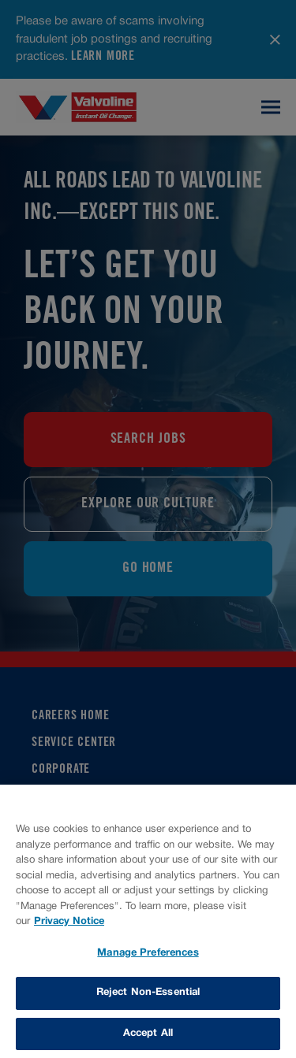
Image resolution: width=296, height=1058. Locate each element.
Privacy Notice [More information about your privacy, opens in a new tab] (69, 922)
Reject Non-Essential (148, 993)
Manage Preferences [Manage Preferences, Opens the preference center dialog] (147, 954)
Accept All (148, 1034)
